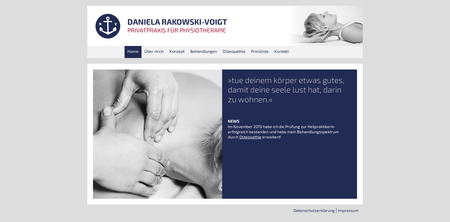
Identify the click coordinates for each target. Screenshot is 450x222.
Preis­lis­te (260, 51)
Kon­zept (177, 51)
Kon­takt (281, 51)
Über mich (154, 51)
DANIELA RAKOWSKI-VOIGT (177, 21)
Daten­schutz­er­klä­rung (314, 210)
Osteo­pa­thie (234, 51)
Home (133, 51)
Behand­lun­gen (203, 51)
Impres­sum (348, 210)
